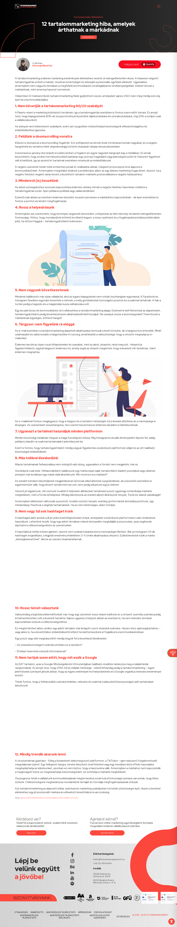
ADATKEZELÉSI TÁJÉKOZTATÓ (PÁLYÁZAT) (64, 916)
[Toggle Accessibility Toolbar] (171, 921)
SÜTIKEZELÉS (123, 916)
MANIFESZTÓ (37, 912)
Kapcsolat (31, 833)
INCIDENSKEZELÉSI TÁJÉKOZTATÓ (29, 916)
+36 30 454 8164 (102, 863)
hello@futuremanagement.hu (109, 859)
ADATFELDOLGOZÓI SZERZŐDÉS (100, 916)
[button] (159, 6)
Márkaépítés (97, 17)
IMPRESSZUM (84, 912)
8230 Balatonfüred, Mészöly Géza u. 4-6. (104, 881)
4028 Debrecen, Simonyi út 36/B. (102, 875)
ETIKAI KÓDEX (21, 912)
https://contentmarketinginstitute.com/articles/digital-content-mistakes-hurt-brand (49, 798)
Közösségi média (82, 17)
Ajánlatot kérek (107, 833)
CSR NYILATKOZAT (103, 912)
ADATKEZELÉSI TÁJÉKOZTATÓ (61, 912)
